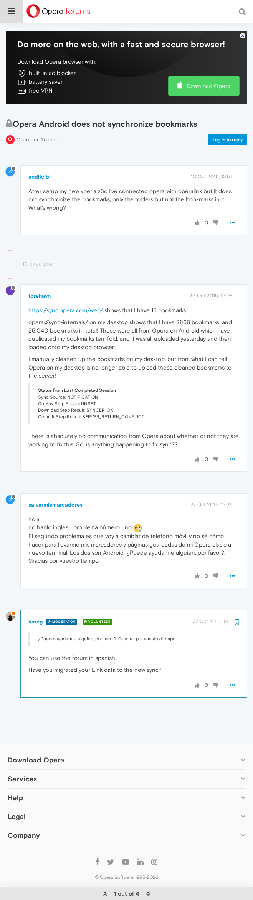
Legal (17, 793)
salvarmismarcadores (55, 481)
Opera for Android (38, 116)
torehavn (39, 272)
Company (24, 812)
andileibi (39, 153)
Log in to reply (228, 116)
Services (22, 755)
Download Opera (208, 62)
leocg (35, 598)
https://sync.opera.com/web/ (65, 286)
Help (15, 774)
